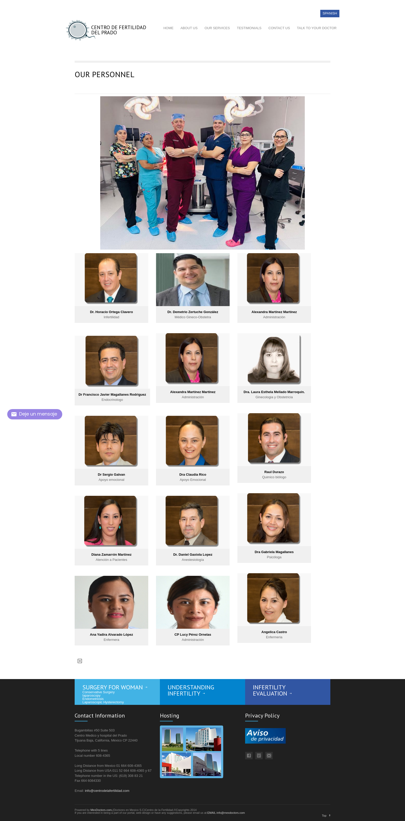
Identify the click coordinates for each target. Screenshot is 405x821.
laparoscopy (91, 695)
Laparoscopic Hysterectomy (103, 702)
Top (324, 815)
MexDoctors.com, (101, 809)
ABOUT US (189, 28)
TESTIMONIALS (249, 28)
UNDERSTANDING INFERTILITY (191, 690)
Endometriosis (93, 699)
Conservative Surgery (98, 692)
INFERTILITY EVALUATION (270, 690)
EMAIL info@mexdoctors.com (226, 812)
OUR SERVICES (217, 28)
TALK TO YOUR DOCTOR (317, 28)
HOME (168, 28)
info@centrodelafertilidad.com (107, 791)
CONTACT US (279, 28)
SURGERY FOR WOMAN (112, 687)
